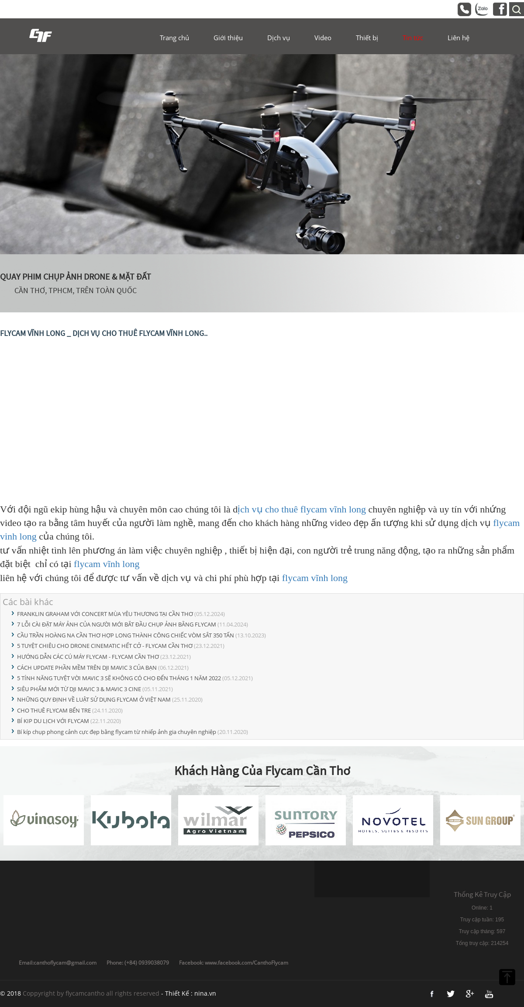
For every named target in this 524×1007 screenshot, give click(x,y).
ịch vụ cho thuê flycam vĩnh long (302, 509)
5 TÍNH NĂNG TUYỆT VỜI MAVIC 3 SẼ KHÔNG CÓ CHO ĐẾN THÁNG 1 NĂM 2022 (119, 678)
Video (322, 37)
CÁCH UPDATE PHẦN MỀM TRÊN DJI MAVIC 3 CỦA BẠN (87, 667)
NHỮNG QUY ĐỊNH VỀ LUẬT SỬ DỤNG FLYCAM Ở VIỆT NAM (94, 699)
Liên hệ (458, 37)
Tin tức (413, 37)
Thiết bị (367, 37)
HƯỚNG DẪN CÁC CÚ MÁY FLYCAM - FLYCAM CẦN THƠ (88, 657)
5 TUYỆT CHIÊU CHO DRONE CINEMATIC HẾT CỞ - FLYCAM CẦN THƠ (105, 646)
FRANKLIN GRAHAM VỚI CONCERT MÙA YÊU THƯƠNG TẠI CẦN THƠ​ (105, 614)
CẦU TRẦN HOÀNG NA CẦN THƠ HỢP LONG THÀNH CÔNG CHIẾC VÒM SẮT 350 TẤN (125, 635)
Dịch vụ (278, 37)
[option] (262, 154)
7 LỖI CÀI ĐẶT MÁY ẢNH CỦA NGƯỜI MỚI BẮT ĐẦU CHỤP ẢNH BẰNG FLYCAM (116, 624)
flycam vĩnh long (106, 563)
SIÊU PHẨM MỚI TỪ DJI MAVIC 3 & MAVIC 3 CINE (79, 689)
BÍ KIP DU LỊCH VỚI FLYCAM (53, 721)
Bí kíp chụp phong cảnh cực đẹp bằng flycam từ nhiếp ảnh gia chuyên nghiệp (116, 732)
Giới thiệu (228, 37)
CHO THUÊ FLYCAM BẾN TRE (54, 710)
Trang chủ (174, 37)
